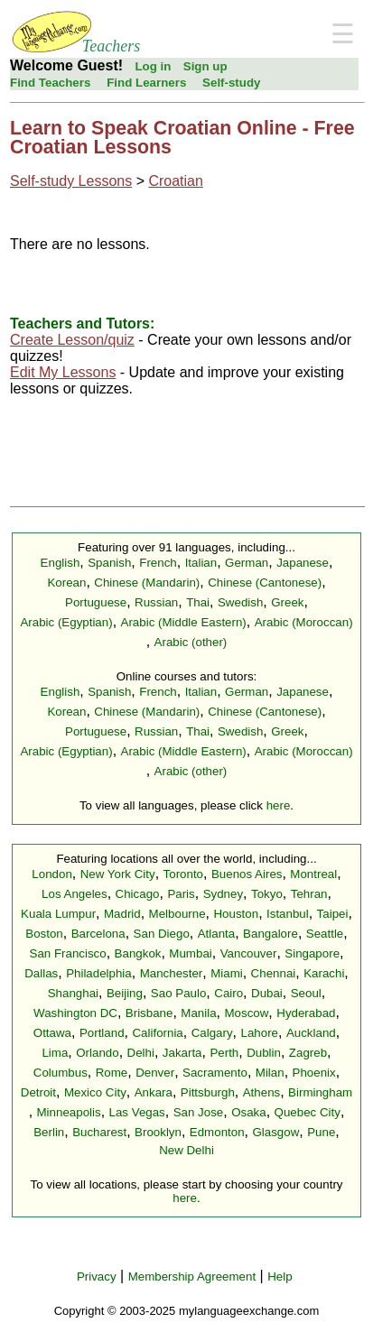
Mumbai (190, 953)
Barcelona (98, 933)
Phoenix (314, 1072)
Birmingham (320, 1092)
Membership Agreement (192, 1276)
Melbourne (177, 913)
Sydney (223, 894)
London (51, 874)
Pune (321, 1132)
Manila (198, 1013)
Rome (112, 1072)
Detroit (38, 1092)
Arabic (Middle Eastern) (184, 622)
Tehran (309, 894)
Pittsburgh (208, 1092)
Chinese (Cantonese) (265, 582)
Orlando (97, 1052)
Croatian (175, 181)
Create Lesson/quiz (72, 339)
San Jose (198, 1112)
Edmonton (217, 1132)
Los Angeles (74, 894)
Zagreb (308, 1052)
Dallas (41, 973)
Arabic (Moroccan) (304, 622)
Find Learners (146, 82)
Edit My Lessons (63, 372)
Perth (224, 1052)
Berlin (48, 1132)
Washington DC (75, 1013)
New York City (117, 874)
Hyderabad (305, 1013)
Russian (156, 602)
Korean (66, 582)
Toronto (183, 874)
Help (279, 1276)
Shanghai (73, 993)
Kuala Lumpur (58, 913)
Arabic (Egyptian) (66, 622)
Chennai (273, 973)
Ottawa (52, 1033)
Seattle (325, 933)
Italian (201, 562)
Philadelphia (99, 973)
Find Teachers (50, 82)
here (278, 805)
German (246, 562)
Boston (44, 933)
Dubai (267, 993)
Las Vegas (137, 1112)
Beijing (125, 993)
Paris (180, 894)
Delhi (140, 1052)
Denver (154, 1072)
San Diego (162, 933)
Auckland (311, 1033)
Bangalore (270, 933)
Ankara (154, 1092)
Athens (262, 1092)
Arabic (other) (191, 642)
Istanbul (287, 913)
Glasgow (275, 1132)
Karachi (323, 973)
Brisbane (149, 1013)
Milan (270, 1072)
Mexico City (95, 1092)
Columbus (60, 1072)
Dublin (264, 1052)
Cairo (228, 993)
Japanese (302, 562)
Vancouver (248, 953)
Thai (198, 602)
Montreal (313, 874)
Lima (55, 1052)
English (60, 562)
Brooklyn (158, 1132)
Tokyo (267, 894)
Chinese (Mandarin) (147, 582)
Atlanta (217, 933)
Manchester (171, 973)
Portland (102, 1033)
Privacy (97, 1276)
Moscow (246, 1013)
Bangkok (138, 953)
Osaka (248, 1112)
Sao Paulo (179, 993)
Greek (287, 602)
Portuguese (95, 602)
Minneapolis (69, 1112)
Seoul (306, 993)
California (157, 1033)
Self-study (231, 82)
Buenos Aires (247, 874)
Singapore (312, 953)
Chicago (138, 894)
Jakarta (182, 1052)
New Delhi (186, 1150)
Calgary (212, 1033)
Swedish (240, 602)
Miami (226, 973)
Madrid (122, 913)
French (157, 562)
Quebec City (307, 1112)
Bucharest (99, 1132)
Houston (235, 913)
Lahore (260, 1033)
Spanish (109, 562)
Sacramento (214, 1072)
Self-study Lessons (71, 181)
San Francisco (68, 953)
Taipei (333, 913)
